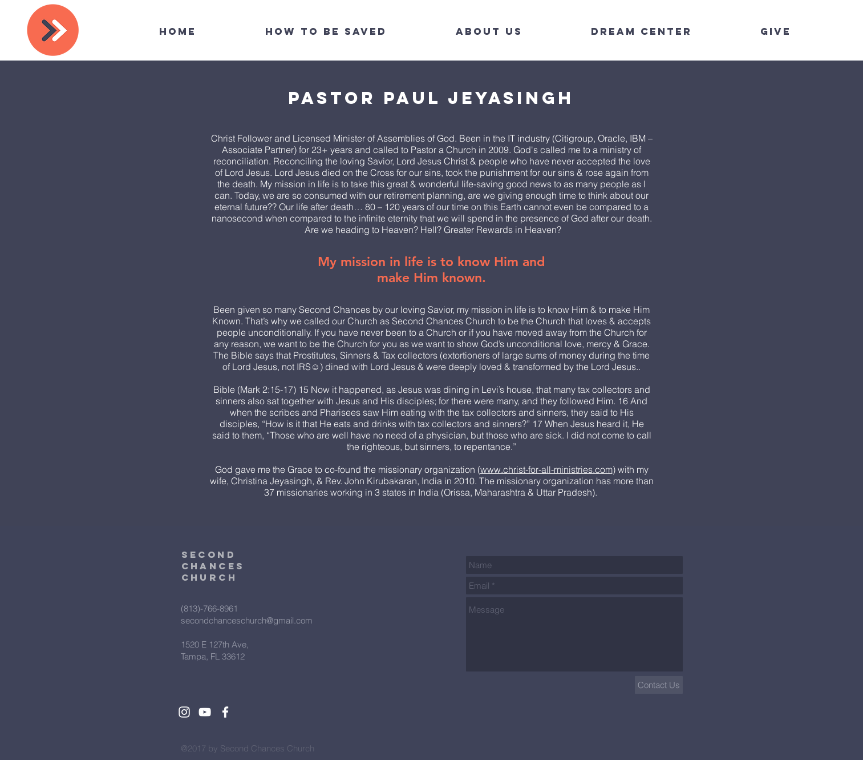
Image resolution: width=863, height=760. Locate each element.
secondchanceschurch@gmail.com (247, 620)
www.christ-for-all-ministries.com (546, 469)
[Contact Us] (659, 685)
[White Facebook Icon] (225, 712)
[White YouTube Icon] (204, 712)
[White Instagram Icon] (184, 712)
